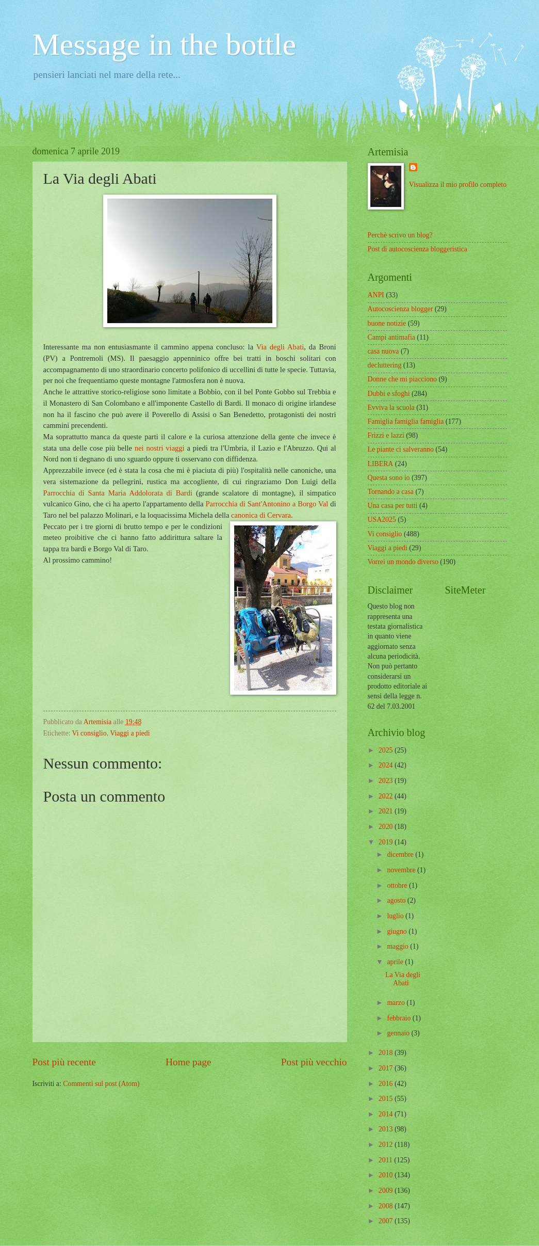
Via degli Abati (280, 347)
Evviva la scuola (391, 407)
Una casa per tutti (393, 505)
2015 (387, 1099)
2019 (387, 842)
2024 (387, 765)
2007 (387, 1221)
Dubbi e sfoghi (389, 393)
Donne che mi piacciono (402, 379)
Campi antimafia (391, 337)
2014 (387, 1114)
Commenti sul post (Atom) (101, 1084)
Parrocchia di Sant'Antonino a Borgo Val (266, 504)
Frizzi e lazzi (386, 435)
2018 (387, 1053)
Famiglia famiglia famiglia (406, 421)
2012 (387, 1144)
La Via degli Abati (402, 979)
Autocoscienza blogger (400, 309)
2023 (387, 781)
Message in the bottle (164, 44)
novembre (402, 870)
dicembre (401, 854)
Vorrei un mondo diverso (403, 562)
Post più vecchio (314, 1062)
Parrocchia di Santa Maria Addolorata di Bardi (117, 493)
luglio (396, 916)
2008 (387, 1206)
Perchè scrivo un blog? (400, 235)
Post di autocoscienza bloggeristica (418, 249)
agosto (397, 900)
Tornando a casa (391, 492)
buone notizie (387, 323)
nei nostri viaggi (160, 448)
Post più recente (64, 1062)
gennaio (399, 1033)
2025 (387, 750)
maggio (398, 946)
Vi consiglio (89, 733)
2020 (387, 826)
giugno (398, 931)
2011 (387, 1160)
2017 (387, 1068)
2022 (387, 796)
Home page (188, 1062)
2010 (387, 1175)
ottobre (398, 885)
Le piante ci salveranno (401, 449)
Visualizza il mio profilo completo (458, 184)
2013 (387, 1129)
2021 (387, 811)
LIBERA (381, 464)
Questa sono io (389, 478)
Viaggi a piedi (130, 733)
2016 (387, 1084)
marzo (396, 1003)
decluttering (385, 365)
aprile (396, 962)
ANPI (376, 295)
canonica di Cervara (261, 515)
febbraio (399, 1018)
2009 (387, 1190)
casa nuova (383, 351)
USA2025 (382, 519)
